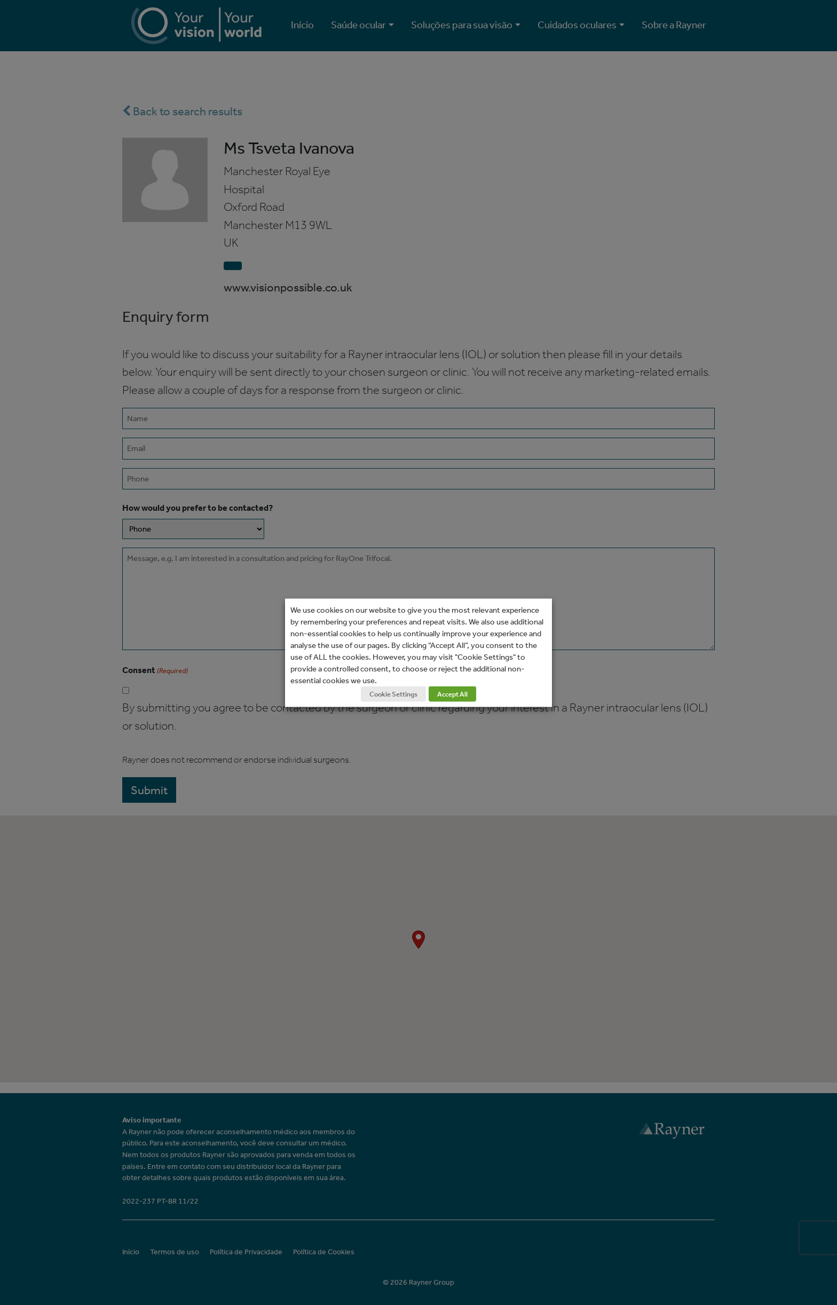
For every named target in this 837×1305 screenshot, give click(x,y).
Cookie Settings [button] (393, 694)
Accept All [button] (452, 694)
